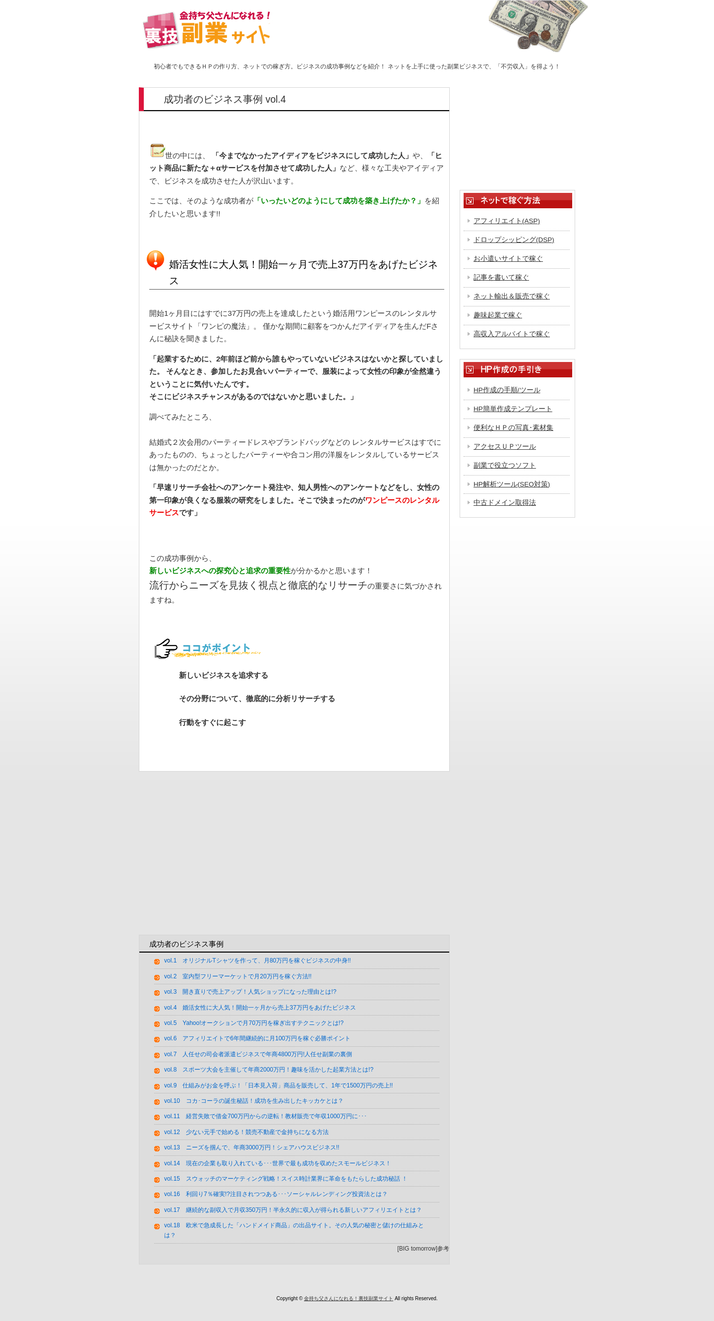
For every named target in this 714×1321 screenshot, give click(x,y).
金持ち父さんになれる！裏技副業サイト (348, 1298)
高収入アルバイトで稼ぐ (512, 334)
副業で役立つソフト (505, 465)
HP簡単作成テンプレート (513, 409)
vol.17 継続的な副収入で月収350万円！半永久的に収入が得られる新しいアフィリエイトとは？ (293, 1209)
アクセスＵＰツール (505, 446)
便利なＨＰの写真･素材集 (513, 427)
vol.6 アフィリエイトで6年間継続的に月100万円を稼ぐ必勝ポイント (257, 1038)
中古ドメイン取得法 (505, 502)
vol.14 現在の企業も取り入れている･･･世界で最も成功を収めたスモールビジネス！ (277, 1163)
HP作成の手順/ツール (507, 390)
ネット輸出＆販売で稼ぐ (512, 296)
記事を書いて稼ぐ (501, 277)
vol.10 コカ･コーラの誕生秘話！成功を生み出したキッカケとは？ (254, 1100)
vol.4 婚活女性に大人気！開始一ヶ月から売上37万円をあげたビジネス (260, 1007)
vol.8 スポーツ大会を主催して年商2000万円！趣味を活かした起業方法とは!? (268, 1069)
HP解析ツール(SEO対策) (512, 484)
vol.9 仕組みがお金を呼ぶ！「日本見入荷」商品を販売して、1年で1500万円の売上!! (278, 1085)
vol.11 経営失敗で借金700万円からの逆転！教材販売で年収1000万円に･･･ (265, 1116)
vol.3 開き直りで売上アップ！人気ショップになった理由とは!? (250, 991)
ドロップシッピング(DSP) (514, 239)
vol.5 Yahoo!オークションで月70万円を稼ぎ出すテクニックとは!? (254, 1023)
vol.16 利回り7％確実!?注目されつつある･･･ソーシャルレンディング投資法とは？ (276, 1194)
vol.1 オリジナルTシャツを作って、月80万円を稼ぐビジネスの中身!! (257, 960)
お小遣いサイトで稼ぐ (508, 258)
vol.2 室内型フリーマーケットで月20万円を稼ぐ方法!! (237, 976)
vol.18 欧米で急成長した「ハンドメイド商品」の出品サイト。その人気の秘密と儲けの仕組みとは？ (294, 1230)
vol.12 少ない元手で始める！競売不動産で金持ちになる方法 (246, 1132)
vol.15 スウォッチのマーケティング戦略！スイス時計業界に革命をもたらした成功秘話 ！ (286, 1178)
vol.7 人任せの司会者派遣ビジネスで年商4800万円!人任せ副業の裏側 (258, 1054)
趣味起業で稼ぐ (498, 315)
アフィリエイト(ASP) (507, 221)
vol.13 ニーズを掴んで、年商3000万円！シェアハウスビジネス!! (251, 1147)
